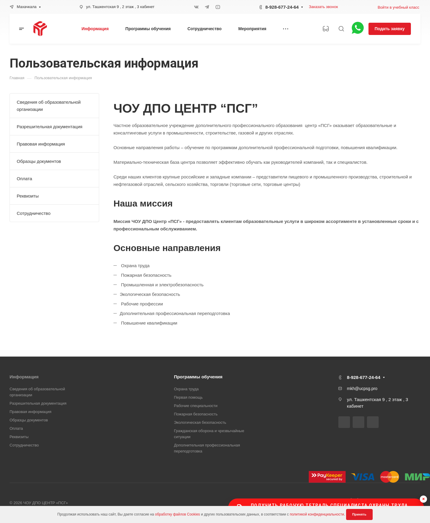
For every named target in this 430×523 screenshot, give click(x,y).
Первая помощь (188, 397)
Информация (24, 376)
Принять (359, 514)
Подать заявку (390, 28)
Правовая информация (41, 143)
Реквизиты (28, 195)
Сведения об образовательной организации (49, 106)
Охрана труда (186, 389)
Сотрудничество (33, 213)
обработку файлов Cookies (177, 514)
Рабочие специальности (195, 405)
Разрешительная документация (49, 126)
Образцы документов (39, 161)
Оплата (24, 178)
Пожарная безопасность (195, 414)
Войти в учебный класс (398, 7)
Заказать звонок (323, 6)
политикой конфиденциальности (317, 514)
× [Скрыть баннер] (423, 499)
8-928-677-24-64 (282, 7)
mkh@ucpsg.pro (362, 388)
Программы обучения (198, 376)
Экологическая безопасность (200, 422)
